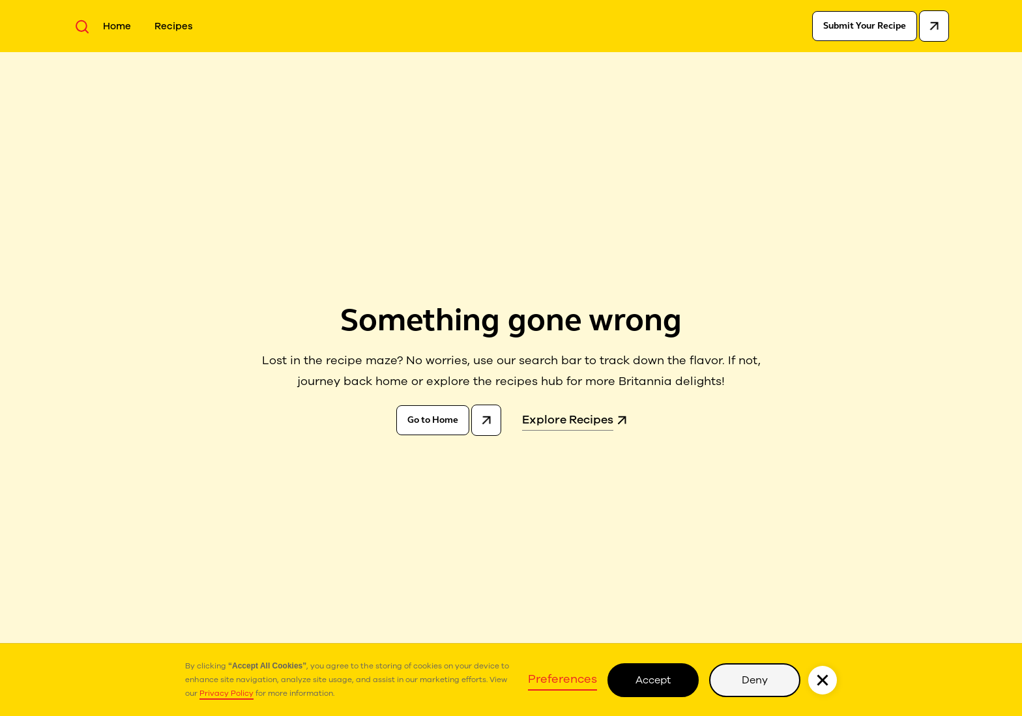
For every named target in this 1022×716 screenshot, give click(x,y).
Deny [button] (755, 680)
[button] (822, 680)
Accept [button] (653, 680)
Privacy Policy (226, 693)
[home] (508, 30)
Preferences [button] (562, 679)
